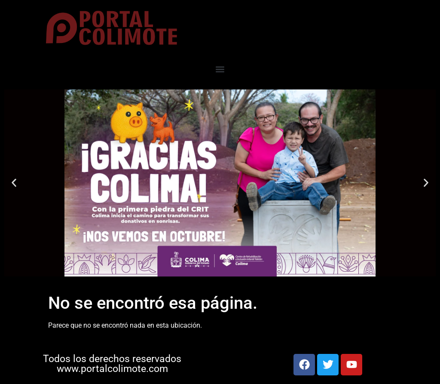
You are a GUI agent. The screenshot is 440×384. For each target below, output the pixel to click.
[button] (220, 69)
